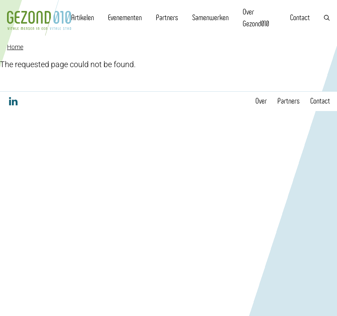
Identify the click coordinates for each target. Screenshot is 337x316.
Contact (300, 17)
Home (15, 46)
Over (261, 101)
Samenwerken (210, 17)
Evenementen (125, 17)
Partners (167, 17)
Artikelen (82, 17)
